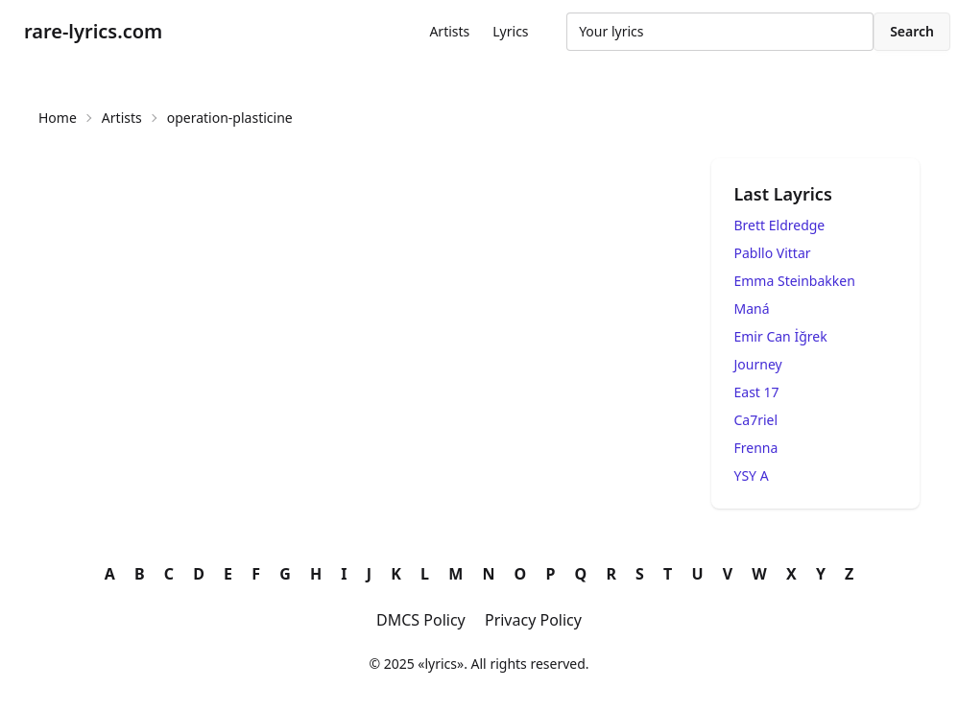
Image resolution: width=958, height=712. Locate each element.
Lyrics (510, 31)
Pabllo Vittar (772, 253)
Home (57, 117)
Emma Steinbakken (794, 281)
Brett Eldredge (780, 225)
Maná (752, 308)
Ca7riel (756, 420)
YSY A (751, 475)
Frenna (756, 448)
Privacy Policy (533, 619)
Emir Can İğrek (780, 336)
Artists (449, 31)
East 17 (756, 392)
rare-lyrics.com (93, 31)
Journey (758, 364)
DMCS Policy (421, 619)
